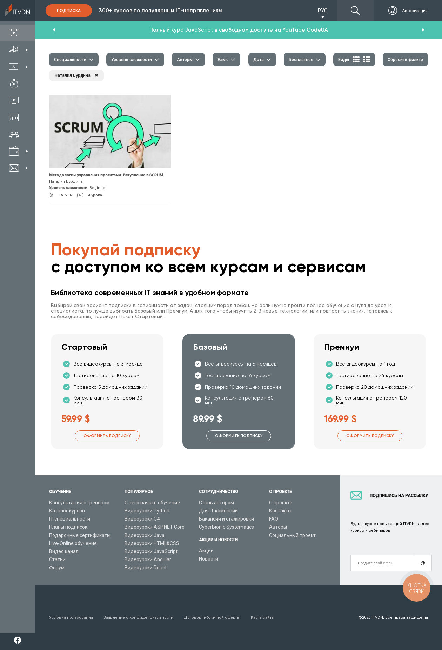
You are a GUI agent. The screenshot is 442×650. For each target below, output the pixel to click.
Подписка (69, 10)
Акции (206, 551)
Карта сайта (262, 617)
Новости (208, 559)
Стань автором (216, 502)
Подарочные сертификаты (79, 535)
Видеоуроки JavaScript (151, 551)
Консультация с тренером (79, 502)
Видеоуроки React (146, 567)
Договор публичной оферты (212, 617)
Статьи (57, 559)
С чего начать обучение (152, 502)
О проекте (280, 502)
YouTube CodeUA (305, 30)
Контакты (280, 511)
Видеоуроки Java (145, 535)
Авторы (278, 527)
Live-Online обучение (73, 543)
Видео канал (64, 551)
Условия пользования (71, 617)
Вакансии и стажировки (226, 519)
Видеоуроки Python (147, 511)
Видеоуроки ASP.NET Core (155, 527)
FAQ (273, 519)
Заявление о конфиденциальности (138, 617)
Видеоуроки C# (142, 519)
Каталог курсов (67, 511)
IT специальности (69, 519)
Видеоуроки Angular (148, 559)
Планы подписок (68, 527)
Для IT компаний (218, 511)
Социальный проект (292, 535)
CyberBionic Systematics (226, 527)
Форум (57, 567)
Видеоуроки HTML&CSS (152, 543)
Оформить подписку (107, 436)
